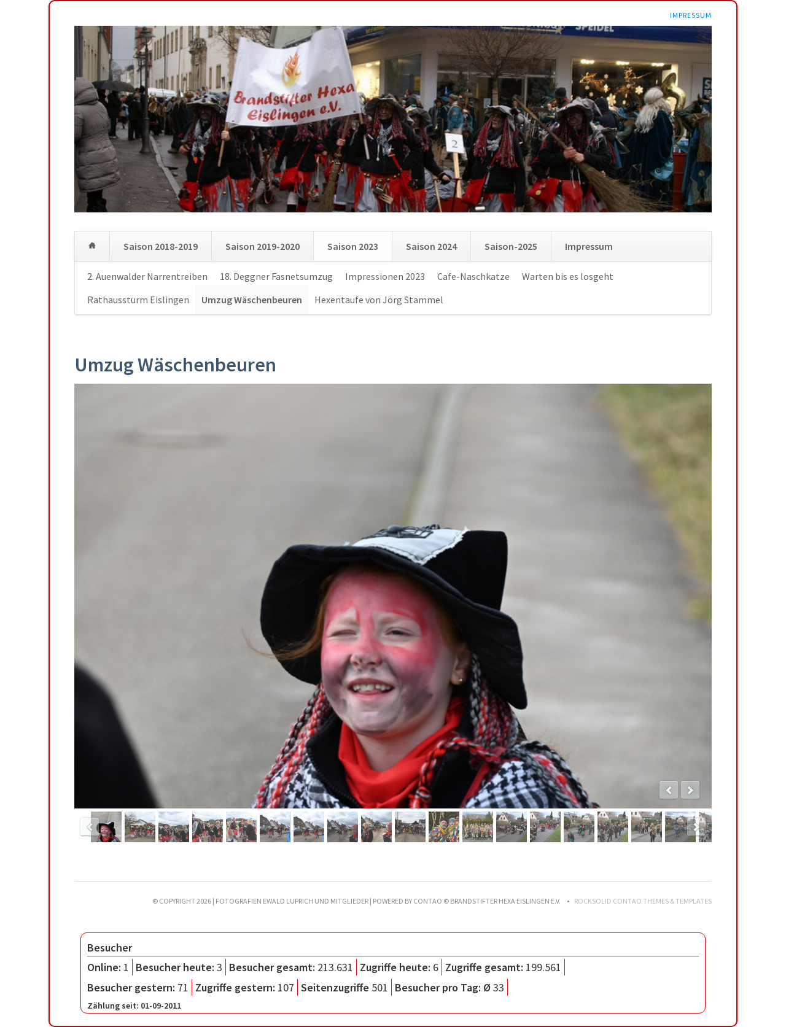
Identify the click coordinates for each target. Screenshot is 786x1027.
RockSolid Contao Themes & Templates (643, 900)
